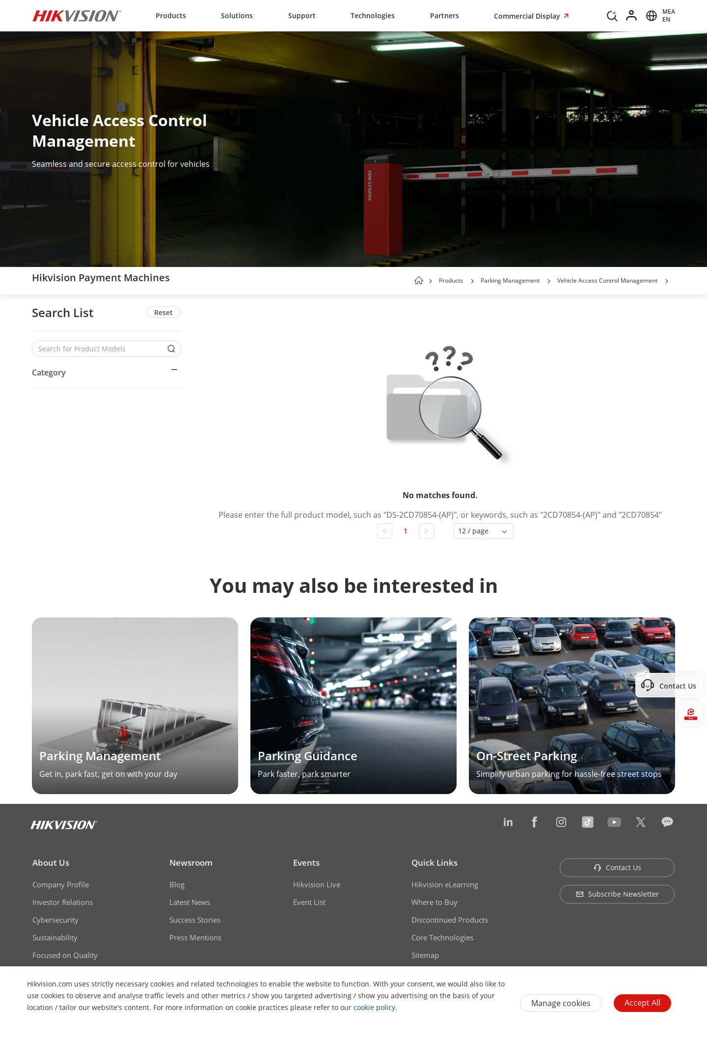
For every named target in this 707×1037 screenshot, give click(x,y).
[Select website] (659, 16)
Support (302, 15)
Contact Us (617, 867)
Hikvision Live (316, 884)
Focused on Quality (65, 955)
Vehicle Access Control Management (607, 280)
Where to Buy (434, 902)
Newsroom (191, 862)
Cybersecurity (55, 920)
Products (171, 15)
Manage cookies (561, 1003)
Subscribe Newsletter (617, 894)
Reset (163, 312)
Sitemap (425, 955)
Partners (444, 15)
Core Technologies (442, 937)
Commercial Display (528, 16)
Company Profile (60, 884)
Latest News (189, 902)
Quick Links (434, 862)
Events (306, 862)
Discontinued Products (449, 920)
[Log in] (632, 16)
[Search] (612, 14)
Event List (309, 902)
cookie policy (374, 1007)
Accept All (642, 1002)
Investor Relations (62, 902)
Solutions (237, 15)
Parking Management (510, 280)
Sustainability (55, 937)
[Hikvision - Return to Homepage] (77, 15)
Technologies (373, 15)
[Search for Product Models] (99, 348)
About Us (50, 862)
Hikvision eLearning (444, 884)
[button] (472, 281)
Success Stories (194, 920)
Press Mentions (195, 937)
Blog (177, 884)
